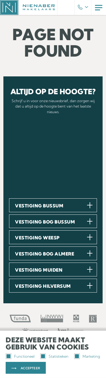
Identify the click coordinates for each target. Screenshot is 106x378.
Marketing (87, 356)
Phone (83, 8)
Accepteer (30, 368)
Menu (98, 7)
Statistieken (54, 356)
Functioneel (20, 356)
